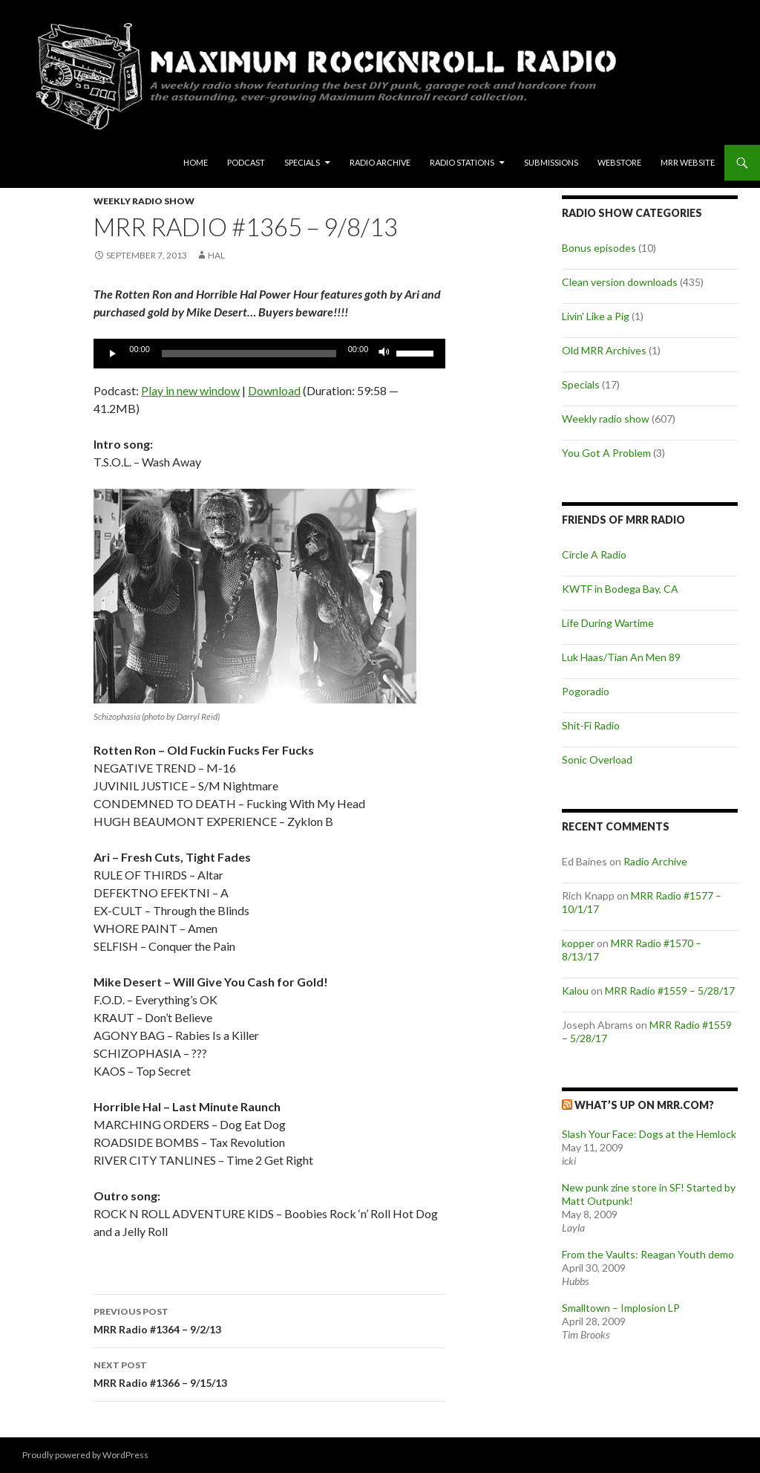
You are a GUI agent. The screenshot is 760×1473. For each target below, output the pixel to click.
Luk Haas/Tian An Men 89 (621, 657)
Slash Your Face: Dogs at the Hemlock (649, 1134)
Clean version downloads (620, 282)
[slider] (249, 353)
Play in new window (190, 390)
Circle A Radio (594, 554)
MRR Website (688, 162)
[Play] (112, 353)
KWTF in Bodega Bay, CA (620, 588)
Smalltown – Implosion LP (621, 1307)
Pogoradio (585, 691)
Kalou (575, 990)
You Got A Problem (606, 452)
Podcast (246, 162)
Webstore (619, 162)
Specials (302, 162)
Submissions (551, 162)
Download (274, 390)
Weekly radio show (144, 201)
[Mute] (384, 353)
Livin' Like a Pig (595, 316)
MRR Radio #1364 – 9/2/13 (269, 1319)
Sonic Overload (597, 759)
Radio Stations (462, 162)
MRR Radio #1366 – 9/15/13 (269, 1372)
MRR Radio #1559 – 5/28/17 (670, 990)
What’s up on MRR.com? (644, 1105)
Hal (216, 255)
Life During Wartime (608, 623)
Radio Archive (380, 162)
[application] (269, 353)
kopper (578, 943)
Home (195, 162)
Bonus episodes (599, 247)
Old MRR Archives (604, 350)
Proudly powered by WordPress (85, 1454)
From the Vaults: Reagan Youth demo (648, 1254)
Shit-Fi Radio (591, 725)
